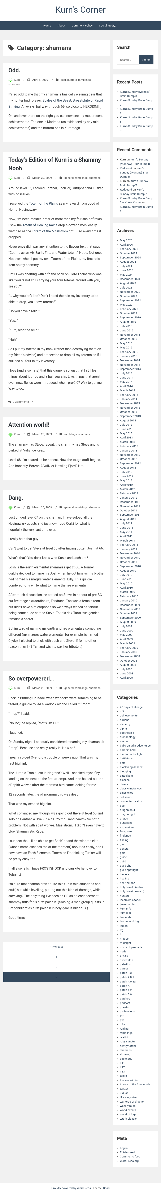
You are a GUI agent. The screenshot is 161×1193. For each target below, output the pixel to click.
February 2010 (129, 596)
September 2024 (130, 257)
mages (124, 938)
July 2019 (126, 326)
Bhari (106, 1188)
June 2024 (126, 270)
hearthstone (127, 882)
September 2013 (130, 416)
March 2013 (127, 442)
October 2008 (128, 660)
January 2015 (128, 356)
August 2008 (128, 664)
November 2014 (130, 364)
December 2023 (130, 279)
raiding (124, 1028)
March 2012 (127, 489)
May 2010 (126, 583)
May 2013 (126, 433)
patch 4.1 (126, 985)
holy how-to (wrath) (132, 891)
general (69, 177)
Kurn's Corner (80, 10)
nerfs (123, 951)
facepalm (126, 831)
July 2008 (126, 669)
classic (124, 784)
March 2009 (127, 643)
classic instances (131, 788)
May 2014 (126, 381)
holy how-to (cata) (131, 887)
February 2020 (129, 309)
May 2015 (126, 347)
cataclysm (126, 775)
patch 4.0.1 (127, 977)
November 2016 (130, 334)
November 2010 (130, 557)
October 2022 (128, 296)
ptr (121, 1015)
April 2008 (126, 677)
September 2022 (130, 300)
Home (47, 25)
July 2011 (126, 523)
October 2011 (128, 510)
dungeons (126, 822)
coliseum (125, 797)
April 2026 (126, 244)
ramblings (84, 79)
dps (122, 805)
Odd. (14, 70)
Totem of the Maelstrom (50, 231)
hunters (72, 79)
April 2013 (126, 437)
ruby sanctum (128, 1041)
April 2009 (126, 639)
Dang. (15, 497)
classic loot (127, 792)
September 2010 (130, 566)
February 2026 (129, 248)
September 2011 (130, 514)
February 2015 (129, 352)
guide (123, 857)
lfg (121, 930)
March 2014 (127, 390)
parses (124, 968)
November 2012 (130, 454)
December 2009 (130, 604)
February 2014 (129, 394)
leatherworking (129, 921)
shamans (14, 84)
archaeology (127, 737)
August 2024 (128, 261)
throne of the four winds (135, 1084)
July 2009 (126, 626)
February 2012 (129, 493)
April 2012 (126, 484)
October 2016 (128, 338)
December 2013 (130, 403)
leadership (126, 917)
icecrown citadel (130, 900)
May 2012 (126, 480)
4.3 (122, 711)
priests (124, 1007)
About (61, 25)
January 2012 (128, 497)
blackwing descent (132, 767)
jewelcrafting (128, 904)
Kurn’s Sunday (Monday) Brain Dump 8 (134, 172)
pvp (122, 1020)
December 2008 (130, 656)
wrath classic (128, 1118)
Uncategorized (129, 1097)
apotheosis (127, 732)
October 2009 (128, 613)
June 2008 (126, 673)
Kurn (17, 79)
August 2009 (128, 622)
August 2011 (128, 519)
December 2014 (130, 360)
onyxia (124, 955)
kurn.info (125, 908)
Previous (56, 946)
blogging (125, 771)
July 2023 (126, 287)
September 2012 (130, 463)
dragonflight (127, 814)
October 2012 (128, 459)
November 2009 (130, 609)
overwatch (126, 960)
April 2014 (126, 386)
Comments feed (130, 1156)
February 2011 (129, 544)
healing (124, 878)
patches (125, 998)
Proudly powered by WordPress (71, 1188)
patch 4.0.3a (128, 981)
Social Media (107, 25)
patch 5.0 (126, 994)
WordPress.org (129, 1161)
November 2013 (130, 407)
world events (128, 1110)
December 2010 (130, 553)
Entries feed (127, 1152)
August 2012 (128, 467)
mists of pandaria (131, 947)
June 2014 (126, 377)
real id (124, 1037)
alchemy (125, 724)
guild (123, 861)
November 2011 (130, 506)
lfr (121, 934)
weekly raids (127, 1105)
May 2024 (126, 274)
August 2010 (128, 570)
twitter (124, 1088)
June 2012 (126, 476)
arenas (124, 741)
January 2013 (128, 450)
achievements (129, 715)
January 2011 (128, 549)
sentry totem (128, 1045)
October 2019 (128, 313)
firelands (125, 835)
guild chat (126, 865)
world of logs (128, 1114)
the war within (129, 1080)
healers (124, 874)
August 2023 (128, 283)
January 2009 (128, 652)
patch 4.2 (126, 990)
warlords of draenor (132, 1101)
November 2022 (130, 291)
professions (127, 1011)
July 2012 (126, 472)
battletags (126, 758)
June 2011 (126, 527)
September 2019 (130, 317)
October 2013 (128, 411)
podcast (125, 1003)
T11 (122, 1063)
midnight (125, 942)
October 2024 (128, 253)
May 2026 (126, 240)
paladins (125, 964)
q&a (122, 1024)
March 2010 (127, 591)
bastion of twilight (131, 754)
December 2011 (130, 501)
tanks (123, 1075)
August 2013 (128, 420)
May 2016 (126, 343)
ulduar (124, 1093)
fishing (124, 840)
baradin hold (128, 750)
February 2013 (129, 446)
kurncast (125, 912)
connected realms (131, 801)
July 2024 (126, 266)
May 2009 (126, 634)
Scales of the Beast (57, 100)
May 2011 (126, 532)
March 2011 (127, 540)
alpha (123, 728)
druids (124, 818)
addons (124, 720)
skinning (125, 1054)
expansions (127, 827)
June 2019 (126, 330)
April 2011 (126, 536)
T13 (122, 1071)
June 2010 (126, 579)
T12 (122, 1067)
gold (122, 852)
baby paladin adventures (135, 745)
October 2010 (128, 562)
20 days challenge (131, 707)
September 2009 (130, 617)
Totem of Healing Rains (39, 225)
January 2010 (128, 600)
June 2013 (126, 429)
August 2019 (128, 321)
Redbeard (126, 168)
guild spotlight (129, 869)
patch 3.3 (126, 973)
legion (124, 925)
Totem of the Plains (43, 203)
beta (123, 762)
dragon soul (127, 810)
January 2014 (128, 399)
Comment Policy (82, 25)
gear (63, 79)
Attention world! (28, 424)
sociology (126, 1058)
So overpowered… (31, 678)
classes (125, 779)
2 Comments (21, 401)
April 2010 (126, 587)
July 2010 (126, 574)
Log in (124, 1148)
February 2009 (129, 647)
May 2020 (126, 304)
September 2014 (130, 369)
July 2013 (126, 424)
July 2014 (126, 373)
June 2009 (126, 630)
